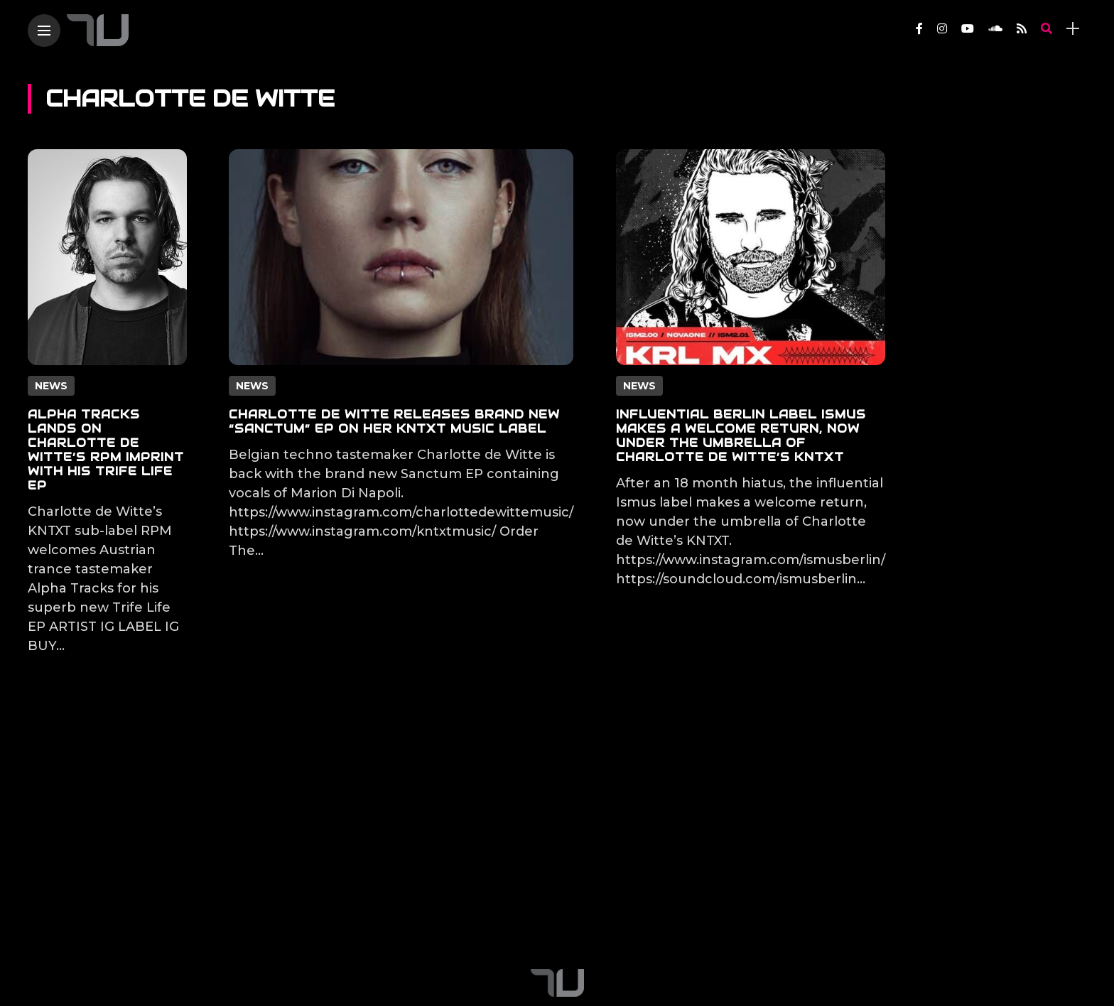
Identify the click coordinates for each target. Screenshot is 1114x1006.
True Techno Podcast (412, 926)
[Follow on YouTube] (967, 29)
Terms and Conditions (827, 926)
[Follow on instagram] (942, 29)
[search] (1046, 29)
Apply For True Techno (557, 926)
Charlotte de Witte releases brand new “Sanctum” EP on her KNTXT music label (394, 421)
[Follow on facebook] (919, 29)
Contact (307, 926)
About (248, 926)
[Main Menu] (44, 31)
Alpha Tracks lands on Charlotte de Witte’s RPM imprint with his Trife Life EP (106, 450)
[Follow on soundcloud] (995, 29)
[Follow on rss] (1022, 29)
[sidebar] (1072, 28)
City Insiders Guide (693, 926)
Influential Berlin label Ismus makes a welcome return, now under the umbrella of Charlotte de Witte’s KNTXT (741, 436)
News (51, 385)
